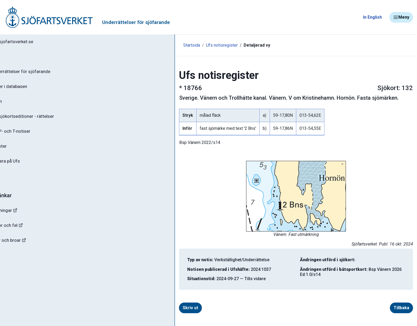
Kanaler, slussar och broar (34, 249)
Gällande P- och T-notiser (36, 136)
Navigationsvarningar (29, 218)
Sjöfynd (15, 265)
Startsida (116, 45)
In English (372, 17)
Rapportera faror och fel (32, 233)
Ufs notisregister (146, 45)
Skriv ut (141, 307)
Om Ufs (17, 183)
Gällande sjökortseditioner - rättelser (48, 120)
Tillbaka (376, 307)
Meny (401, 17)
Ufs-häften (21, 104)
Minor (13, 281)
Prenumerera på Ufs (30, 167)
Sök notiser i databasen (34, 89)
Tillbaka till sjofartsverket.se (37, 42)
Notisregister (23, 151)
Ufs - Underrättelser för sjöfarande (45, 73)
